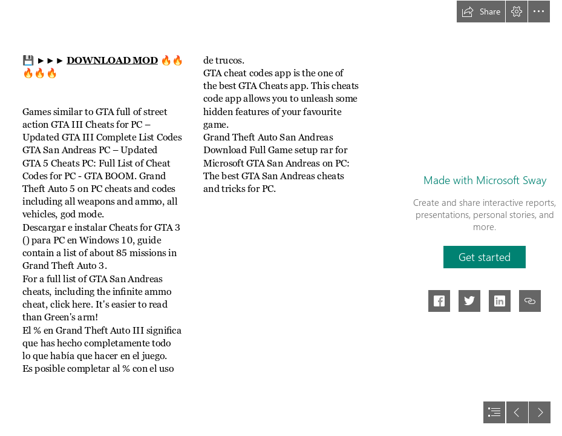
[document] (281, 218)
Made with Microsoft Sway (484, 180)
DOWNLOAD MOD (112, 59)
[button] (481, 11)
